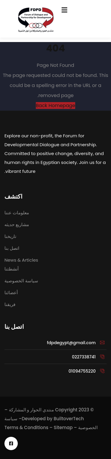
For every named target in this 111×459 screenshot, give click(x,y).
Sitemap (63, 427)
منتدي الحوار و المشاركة (31, 410)
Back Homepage (55, 105)
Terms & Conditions (26, 427)
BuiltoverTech (69, 418)
